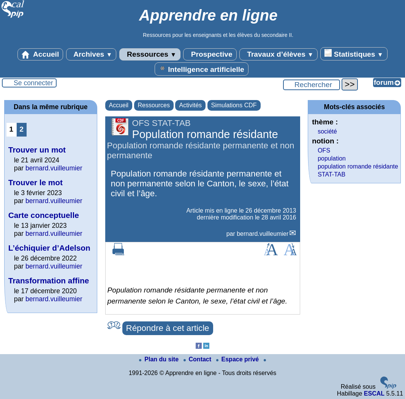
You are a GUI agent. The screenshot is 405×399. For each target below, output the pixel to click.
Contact (198, 359)
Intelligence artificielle (201, 68)
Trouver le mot (35, 182)
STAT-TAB (331, 174)
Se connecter (33, 83)
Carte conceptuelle (43, 215)
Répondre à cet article (167, 328)
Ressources (149, 54)
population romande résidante (358, 166)
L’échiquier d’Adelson (49, 247)
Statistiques (353, 53)
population (332, 158)
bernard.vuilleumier (262, 233)
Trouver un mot (37, 149)
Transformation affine (48, 280)
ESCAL (374, 393)
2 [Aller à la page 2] (21, 129)
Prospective (209, 54)
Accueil (40, 54)
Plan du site (159, 359)
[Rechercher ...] (311, 84)
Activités (190, 105)
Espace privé (238, 359)
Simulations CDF (234, 105)
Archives (91, 54)
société (327, 131)
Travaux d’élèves (278, 54)
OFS (324, 150)
